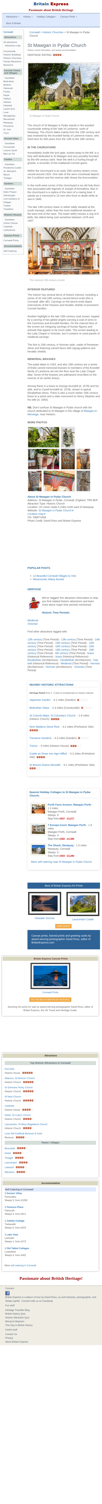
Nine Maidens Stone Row (44, 726)
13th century (34, 639)
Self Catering (10, 251)
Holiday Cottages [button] (46, 16)
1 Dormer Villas (13, 1193)
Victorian (32, 623)
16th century (62, 646)
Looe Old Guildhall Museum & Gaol (23, 1133)
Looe (5, 112)
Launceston (11, 1162)
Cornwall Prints (11, 240)
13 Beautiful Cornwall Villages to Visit (54, 575)
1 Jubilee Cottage (14, 1220)
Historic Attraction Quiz (17, 1317)
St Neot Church (13, 1096)
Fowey (6, 91)
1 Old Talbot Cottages (17, 1248)
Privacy (9, 1338)
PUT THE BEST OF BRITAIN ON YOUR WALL (50, 1000)
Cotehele (7, 226)
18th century (62, 649)
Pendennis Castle (12, 168)
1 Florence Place (14, 1207)
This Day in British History (19, 1325)
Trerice (33, 745)
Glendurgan (9, 195)
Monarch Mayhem (14, 1321)
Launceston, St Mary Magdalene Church (26, 1124)
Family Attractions (12, 61)
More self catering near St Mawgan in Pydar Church (61, 861)
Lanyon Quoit (10, 150)
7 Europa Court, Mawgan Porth (67, 825)
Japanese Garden (40, 699)
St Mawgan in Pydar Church (54, 510)
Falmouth (8, 88)
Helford (7, 98)
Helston (7, 102)
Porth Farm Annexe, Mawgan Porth (69, 804)
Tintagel (7, 178)
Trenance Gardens (40, 738)
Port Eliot (9, 1069)
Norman (95, 663)
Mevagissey (9, 116)
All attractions (10, 42)
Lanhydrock (9, 230)
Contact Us (11, 1334)
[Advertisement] (51, 1035)
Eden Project (9, 192)
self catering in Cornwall (23, 1265)
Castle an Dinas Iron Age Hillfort (48, 753)
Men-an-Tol (9, 154)
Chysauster (9, 147)
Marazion (9, 1172)
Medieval (32, 620)
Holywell (7, 105)
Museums (8, 65)
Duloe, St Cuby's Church (18, 1115)
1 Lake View (11, 1234)
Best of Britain (13, 23)
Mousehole (9, 119)
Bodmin (7, 85)
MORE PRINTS (63, 926)
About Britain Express (16, 1341)
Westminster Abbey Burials (48, 579)
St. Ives (7, 129)
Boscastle (10, 1148)
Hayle (6, 95)
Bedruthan (8, 81)
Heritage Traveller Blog (17, 1310)
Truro (6, 133)
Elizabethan (34, 660)
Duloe (8, 1153)
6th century (61, 653)
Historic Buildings (12, 54)
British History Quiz (15, 1313)
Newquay (8, 122)
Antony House (10, 223)
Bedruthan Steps (39, 707)
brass (90, 653)
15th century (62, 642)
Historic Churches (12, 58)
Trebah (7, 205)
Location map (35, 513)
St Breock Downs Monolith (45, 764)
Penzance (8, 126)
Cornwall (8, 32)
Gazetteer (10, 78)
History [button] (28, 16)
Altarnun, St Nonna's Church (20, 1078)
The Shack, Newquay (61, 845)
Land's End (9, 109)
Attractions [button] (12, 16)
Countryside (9, 51)
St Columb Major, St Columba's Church (52, 715)
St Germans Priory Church (19, 1087)
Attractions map (13, 45)
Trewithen (8, 209)
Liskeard (9, 1167)
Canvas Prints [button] (68, 16)
